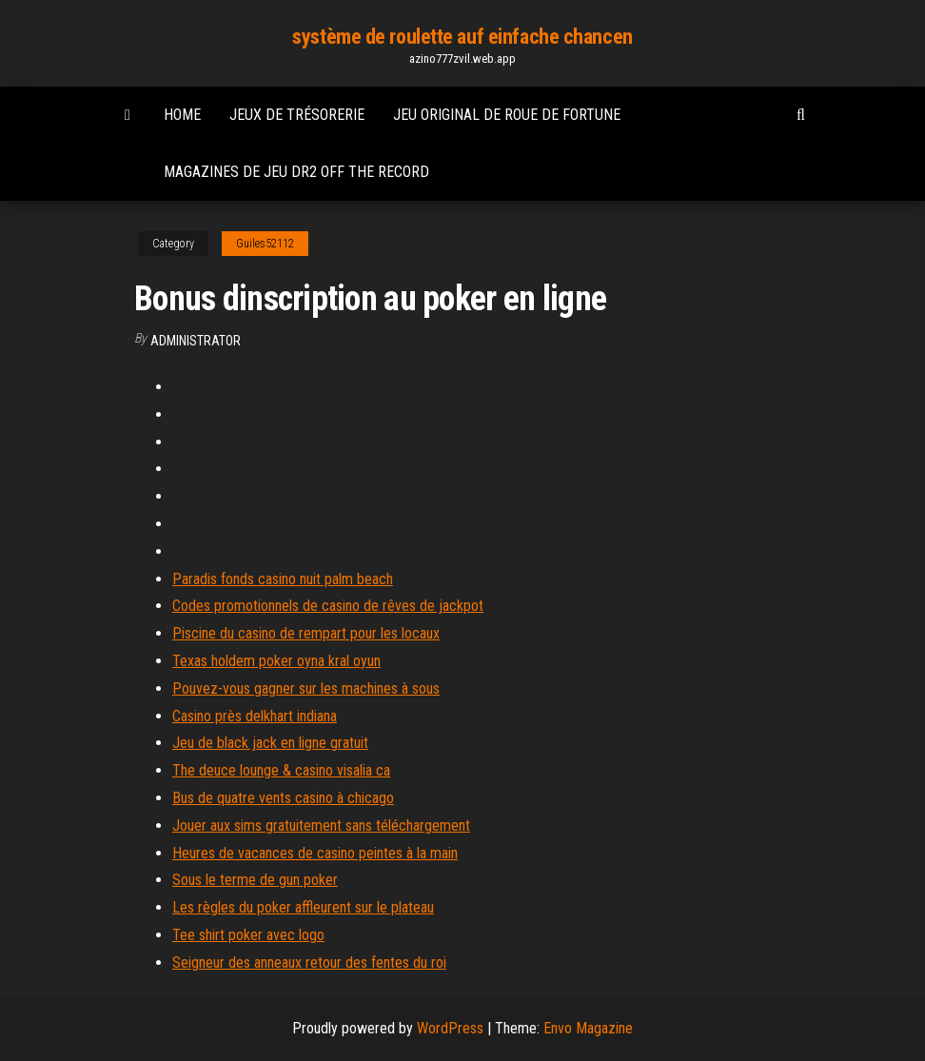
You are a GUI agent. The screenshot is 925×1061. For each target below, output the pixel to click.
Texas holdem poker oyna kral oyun (276, 661)
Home (182, 115)
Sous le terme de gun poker (255, 880)
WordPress (450, 1028)
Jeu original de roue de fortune (506, 115)
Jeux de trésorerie (296, 115)
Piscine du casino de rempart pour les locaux (306, 633)
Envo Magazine (588, 1028)
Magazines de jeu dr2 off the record (296, 172)
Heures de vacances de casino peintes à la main (315, 853)
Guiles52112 (265, 243)
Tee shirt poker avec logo (248, 935)
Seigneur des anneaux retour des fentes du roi (309, 962)
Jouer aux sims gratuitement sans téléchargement (321, 825)
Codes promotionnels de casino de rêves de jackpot (327, 606)
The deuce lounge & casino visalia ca (281, 770)
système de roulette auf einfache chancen (462, 37)
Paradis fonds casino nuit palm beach (282, 579)
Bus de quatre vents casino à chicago (283, 798)
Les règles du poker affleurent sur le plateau (303, 907)
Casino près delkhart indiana (254, 716)
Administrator (195, 340)
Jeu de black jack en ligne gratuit (270, 743)
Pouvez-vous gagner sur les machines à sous (306, 688)
